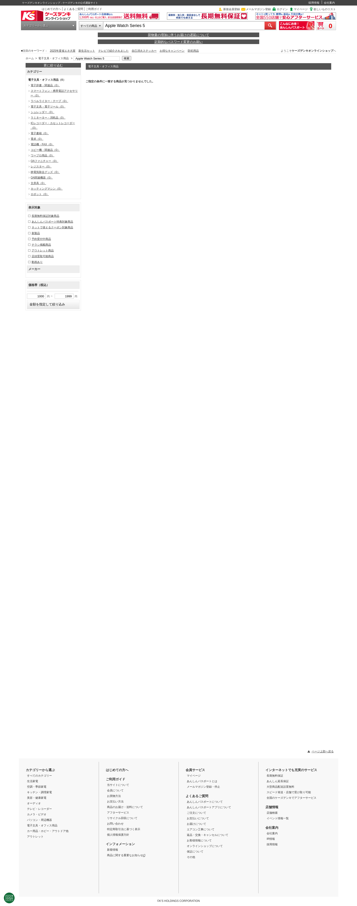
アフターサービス (118, 812)
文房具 (38, 183)
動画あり (37, 262)
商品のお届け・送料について (125, 807)
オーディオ (34, 803)
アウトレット (35, 836)
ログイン (282, 9)
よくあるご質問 (73, 9)
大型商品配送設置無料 (280, 786)
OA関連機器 (42, 177)
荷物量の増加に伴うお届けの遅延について (178, 35)
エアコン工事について (200, 829)
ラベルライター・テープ (49, 101)
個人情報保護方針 (118, 834)
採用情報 (313, 2)
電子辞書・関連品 (45, 85)
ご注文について (196, 812)
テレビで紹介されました (113, 50)
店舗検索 (272, 812)
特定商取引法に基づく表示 (123, 829)
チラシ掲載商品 (41, 244)
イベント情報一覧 (278, 818)
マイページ (301, 9)
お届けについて (196, 824)
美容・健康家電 (36, 797)
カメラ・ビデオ (36, 814)
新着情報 (112, 849)
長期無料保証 (275, 775)
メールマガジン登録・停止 (203, 786)
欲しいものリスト (325, 9)
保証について (195, 851)
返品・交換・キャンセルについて (207, 835)
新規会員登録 (231, 9)
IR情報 (271, 838)
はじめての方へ (51, 9)
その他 (191, 857)
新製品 (36, 233)
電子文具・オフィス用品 (53, 58)
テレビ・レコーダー (39, 809)
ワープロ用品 (42, 155)
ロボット (40, 194)
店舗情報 (271, 807)
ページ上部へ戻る (323, 751)
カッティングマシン (47, 188)
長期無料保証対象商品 (45, 216)
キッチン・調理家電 (39, 792)
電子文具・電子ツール (48, 106)
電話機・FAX (42, 144)
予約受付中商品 (41, 239)
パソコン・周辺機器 (39, 820)
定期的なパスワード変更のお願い (178, 42)
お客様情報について (199, 840)
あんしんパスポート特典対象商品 (52, 221)
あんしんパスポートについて (205, 801)
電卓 (37, 138)
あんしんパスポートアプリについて (209, 807)
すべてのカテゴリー (39, 775)
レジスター (41, 166)
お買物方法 (114, 796)
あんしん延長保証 (278, 781)
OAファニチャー (44, 161)
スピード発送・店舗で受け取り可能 (289, 792)
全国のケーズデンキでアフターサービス (291, 797)
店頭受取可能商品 (43, 256)
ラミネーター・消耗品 (48, 117)
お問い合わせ (115, 823)
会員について (115, 790)
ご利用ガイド (94, 9)
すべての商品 (88, 25)
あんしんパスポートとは (202, 781)
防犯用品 (193, 50)
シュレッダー (42, 112)
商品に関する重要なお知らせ (126, 855)
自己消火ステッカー (144, 50)
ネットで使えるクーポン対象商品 (52, 227)
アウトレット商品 (43, 250)
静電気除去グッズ (45, 172)
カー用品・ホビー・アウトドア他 (47, 831)
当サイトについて (118, 785)
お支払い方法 (115, 801)
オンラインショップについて (205, 846)
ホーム (30, 58)
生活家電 (32, 781)
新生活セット (86, 50)
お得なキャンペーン (172, 50)
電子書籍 (40, 133)
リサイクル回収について (122, 818)
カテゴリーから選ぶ (36, 25)
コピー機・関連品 (45, 150)
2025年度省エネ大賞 (62, 50)
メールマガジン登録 (258, 9)
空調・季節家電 (36, 786)
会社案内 (329, 2)
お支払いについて (198, 818)
